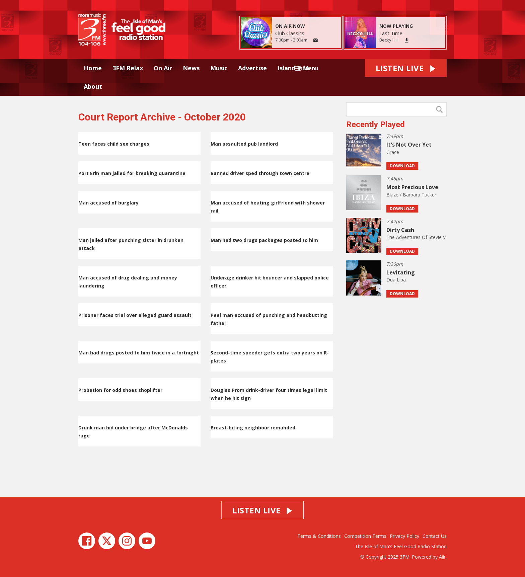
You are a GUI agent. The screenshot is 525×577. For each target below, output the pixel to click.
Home (93, 68)
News (191, 68)
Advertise (252, 68)
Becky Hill (388, 40)
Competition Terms (365, 536)
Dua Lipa (396, 279)
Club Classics (289, 33)
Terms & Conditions (319, 536)
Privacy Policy (404, 536)
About (93, 86)
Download (402, 166)
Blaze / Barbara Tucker (411, 194)
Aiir (442, 557)
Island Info (293, 68)
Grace (392, 152)
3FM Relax (127, 68)
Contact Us (435, 536)
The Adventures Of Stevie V (416, 237)
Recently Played (375, 124)
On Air (163, 68)
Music (218, 68)
